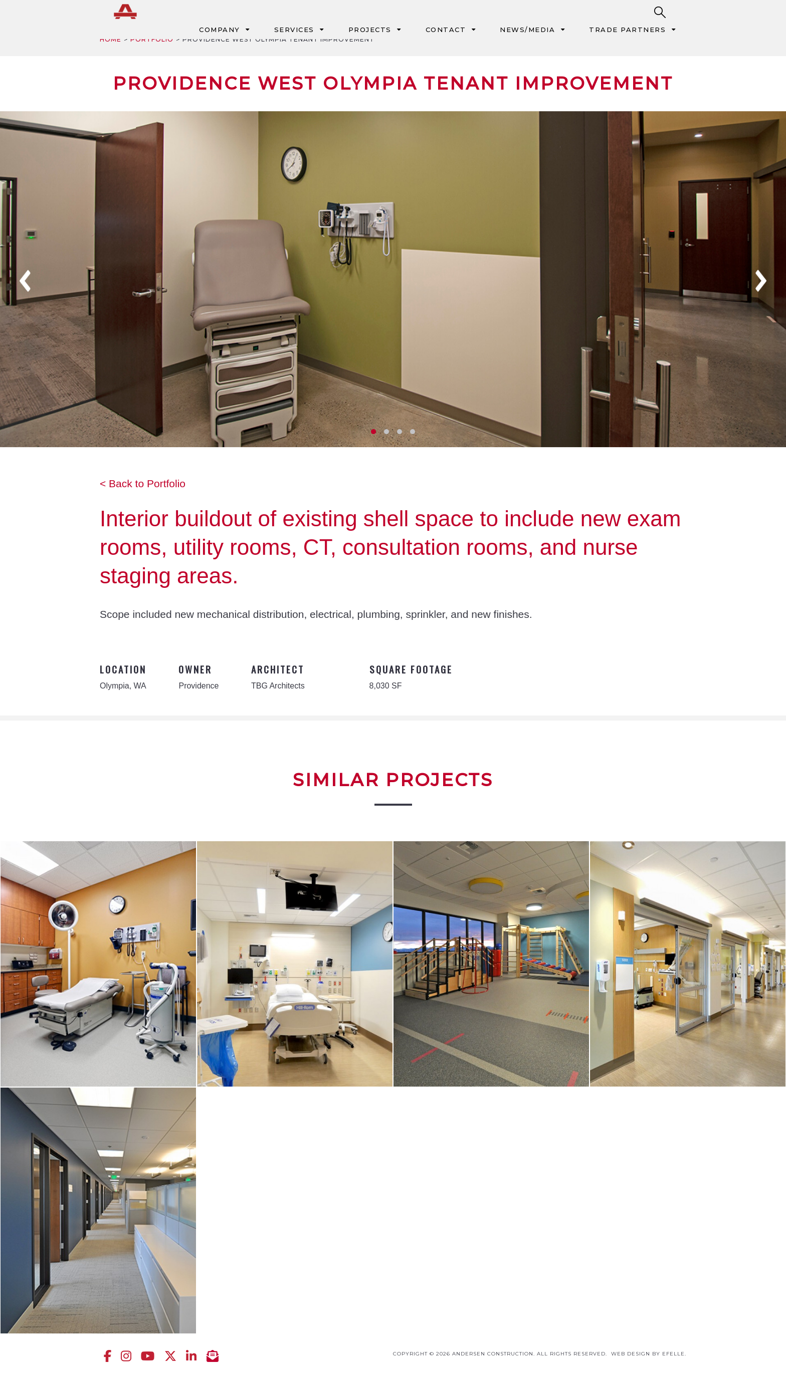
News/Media (527, 30)
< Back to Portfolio (142, 483)
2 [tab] (386, 431)
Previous (25, 281)
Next (760, 281)
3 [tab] (399, 431)
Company (219, 30)
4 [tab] (412, 431)
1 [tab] (373, 431)
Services (294, 30)
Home (110, 39)
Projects (369, 30)
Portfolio (151, 39)
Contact (446, 30)
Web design (630, 1353)
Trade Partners (627, 30)
